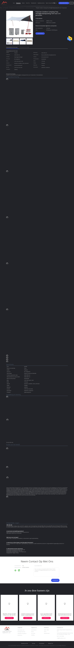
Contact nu (40, 33)
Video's (23, 3)
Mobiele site (50, 643)
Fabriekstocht (33, 3)
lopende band (46, 633)
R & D (45, 631)
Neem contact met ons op (51, 3)
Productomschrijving (24, 47)
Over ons (28, 3)
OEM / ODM (46, 629)
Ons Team (33, 633)
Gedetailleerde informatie (12, 47)
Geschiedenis (33, 629)
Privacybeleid (41, 643)
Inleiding (32, 635)
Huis (14, 3)
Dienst (32, 631)
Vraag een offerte (64, 3)
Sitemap (33, 643)
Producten (18, 3)
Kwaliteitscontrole (41, 3)
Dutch (71, 3)
